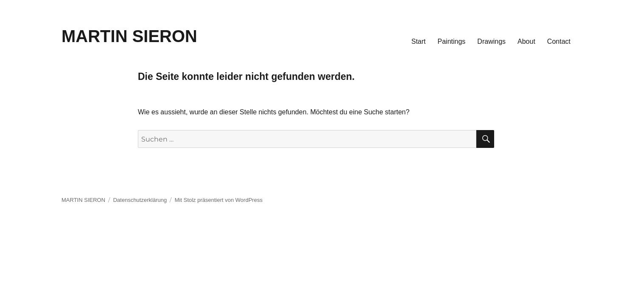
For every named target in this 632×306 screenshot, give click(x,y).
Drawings (491, 41)
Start (418, 41)
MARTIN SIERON (129, 36)
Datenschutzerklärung (140, 200)
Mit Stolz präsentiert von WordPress (219, 200)
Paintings (452, 41)
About (526, 41)
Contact (558, 41)
